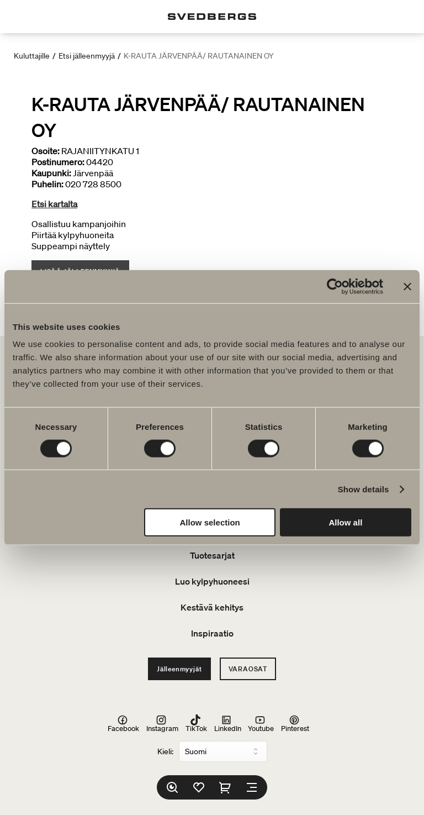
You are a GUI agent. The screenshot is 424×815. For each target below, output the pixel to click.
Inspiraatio (212, 633)
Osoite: (45, 150)
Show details (363, 488)
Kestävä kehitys (212, 607)
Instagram (162, 723)
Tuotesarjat (212, 555)
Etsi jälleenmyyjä (87, 56)
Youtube (261, 723)
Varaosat (248, 669)
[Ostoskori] (225, 787)
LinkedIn (227, 723)
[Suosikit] (198, 787)
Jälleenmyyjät (179, 669)
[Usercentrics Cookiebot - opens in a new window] (335, 286)
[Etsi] (172, 787)
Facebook (123, 723)
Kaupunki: (51, 172)
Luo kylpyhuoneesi (212, 581)
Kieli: (165, 751)
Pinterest (295, 723)
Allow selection (210, 522)
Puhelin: (47, 184)
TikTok (196, 723)
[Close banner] (407, 286)
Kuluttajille (32, 56)
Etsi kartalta (54, 203)
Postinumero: (57, 161)
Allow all (345, 522)
